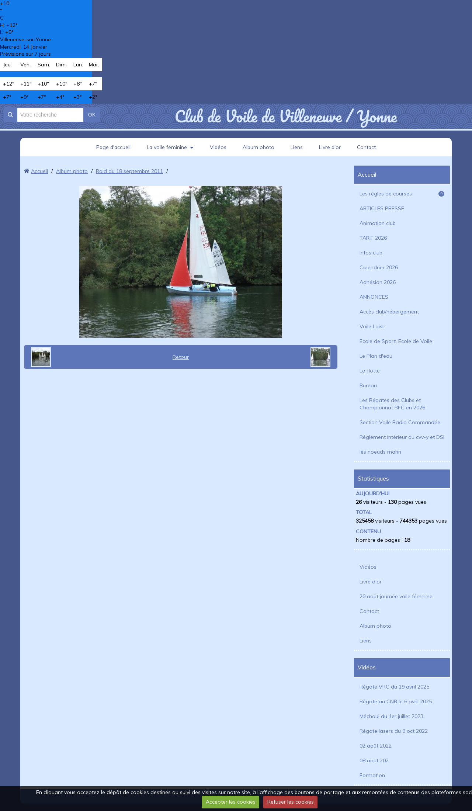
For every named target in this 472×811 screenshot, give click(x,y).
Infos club (371, 252)
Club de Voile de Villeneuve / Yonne (285, 116)
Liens (297, 147)
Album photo (259, 147)
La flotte (370, 370)
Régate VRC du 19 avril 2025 (394, 686)
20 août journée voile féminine (396, 596)
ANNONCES (374, 297)
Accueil (39, 171)
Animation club (378, 223)
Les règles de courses (402, 193)
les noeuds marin (380, 451)
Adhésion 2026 (378, 282)
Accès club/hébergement (389, 311)
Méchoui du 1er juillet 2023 (391, 716)
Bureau (368, 385)
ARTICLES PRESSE (382, 208)
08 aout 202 (374, 760)
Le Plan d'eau (376, 356)
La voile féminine (166, 147)
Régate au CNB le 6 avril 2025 (396, 701)
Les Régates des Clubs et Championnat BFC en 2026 (392, 404)
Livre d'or (330, 147)
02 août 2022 (376, 745)
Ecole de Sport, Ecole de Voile (396, 341)
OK (92, 115)
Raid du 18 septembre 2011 (129, 171)
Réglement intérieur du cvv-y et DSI (402, 437)
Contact (367, 147)
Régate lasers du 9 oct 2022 (394, 731)
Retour (181, 357)
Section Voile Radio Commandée (400, 422)
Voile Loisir (372, 326)
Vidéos (218, 147)
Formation (372, 775)
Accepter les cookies (231, 801)
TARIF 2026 (373, 238)
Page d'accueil (112, 147)
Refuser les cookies (290, 801)
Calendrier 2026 (379, 267)
